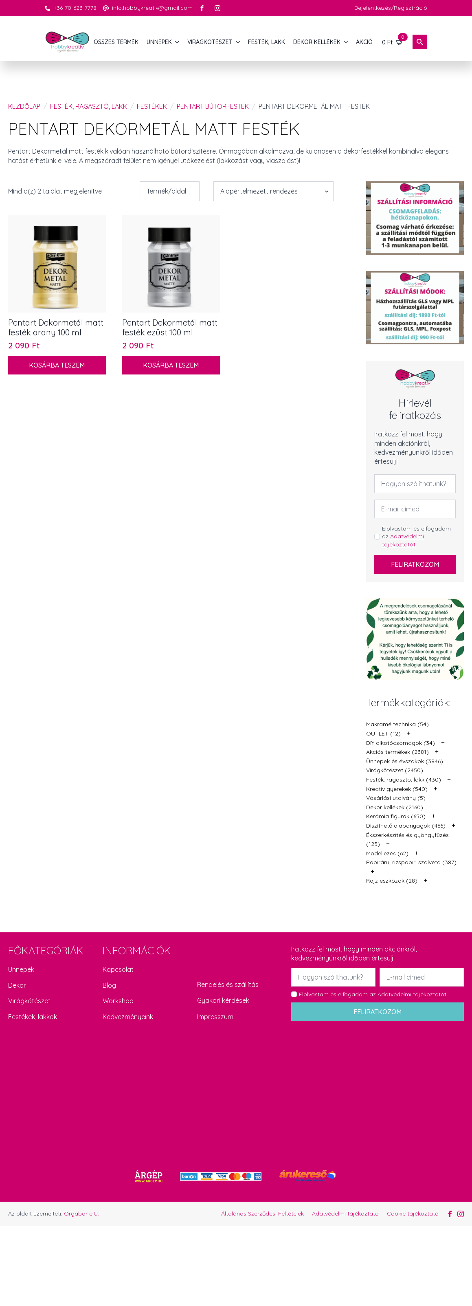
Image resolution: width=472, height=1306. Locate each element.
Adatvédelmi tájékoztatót (403, 540)
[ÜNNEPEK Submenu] (177, 42)
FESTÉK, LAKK (266, 42)
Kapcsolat (118, 969)
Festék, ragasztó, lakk (88, 106)
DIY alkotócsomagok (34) (400, 743)
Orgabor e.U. (81, 1213)
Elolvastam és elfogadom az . (416, 536)
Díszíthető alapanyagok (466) (406, 825)
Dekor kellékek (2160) (394, 807)
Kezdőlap (24, 106)
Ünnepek (21, 969)
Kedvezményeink (128, 1017)
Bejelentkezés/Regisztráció (390, 7)
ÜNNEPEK (159, 42)
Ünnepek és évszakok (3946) (404, 761)
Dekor (17, 985)
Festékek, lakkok (32, 1017)
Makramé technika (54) (397, 724)
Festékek (152, 106)
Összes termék (116, 42)
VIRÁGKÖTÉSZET (210, 42)
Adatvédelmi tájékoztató (345, 1213)
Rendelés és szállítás (228, 984)
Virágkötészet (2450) (394, 770)
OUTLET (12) (383, 733)
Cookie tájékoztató (413, 1213)
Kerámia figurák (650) (396, 816)
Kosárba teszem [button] (57, 365)
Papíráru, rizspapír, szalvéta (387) (411, 862)
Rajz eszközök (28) (391, 880)
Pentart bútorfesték (213, 106)
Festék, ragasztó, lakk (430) (403, 779)
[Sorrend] (273, 191)
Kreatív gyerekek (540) (397, 789)
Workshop (118, 1001)
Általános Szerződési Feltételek (262, 1213)
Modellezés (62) (387, 853)
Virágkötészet (29, 1001)
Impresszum (215, 1017)
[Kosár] (392, 42)
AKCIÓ (364, 42)
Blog (109, 985)
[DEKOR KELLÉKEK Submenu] (346, 42)
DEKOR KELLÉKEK (316, 42)
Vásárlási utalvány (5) (396, 798)
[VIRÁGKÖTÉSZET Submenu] (238, 42)
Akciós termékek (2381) (397, 751)
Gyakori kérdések (223, 1000)
